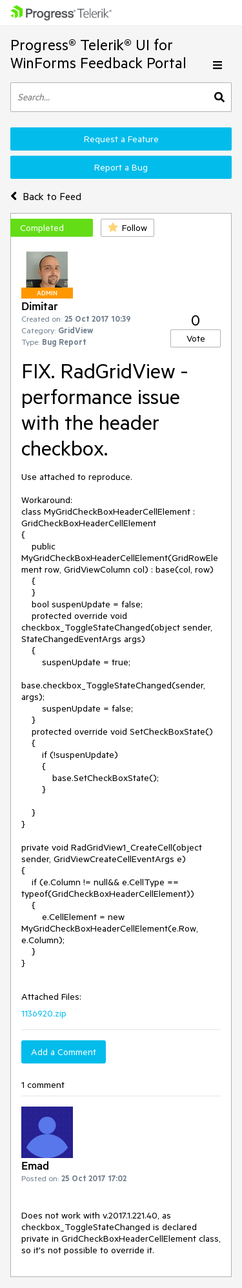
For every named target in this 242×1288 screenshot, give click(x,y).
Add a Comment (63, 1052)
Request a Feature (121, 139)
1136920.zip (43, 1013)
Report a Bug (121, 167)
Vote (196, 338)
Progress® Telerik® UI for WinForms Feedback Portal (98, 53)
